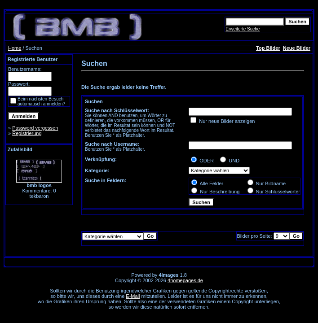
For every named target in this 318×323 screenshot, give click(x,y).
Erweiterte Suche (242, 28)
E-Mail (133, 296)
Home (14, 48)
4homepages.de (185, 280)
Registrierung (26, 133)
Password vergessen (35, 128)
